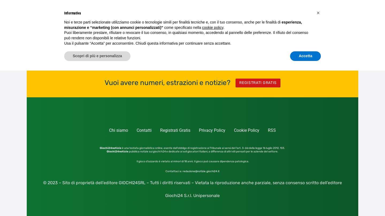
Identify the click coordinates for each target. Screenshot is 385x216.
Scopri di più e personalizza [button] (97, 56)
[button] (318, 13)
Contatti (144, 130)
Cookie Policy (246, 130)
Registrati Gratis (175, 130)
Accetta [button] (305, 56)
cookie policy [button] (212, 27)
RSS (272, 130)
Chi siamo (118, 130)
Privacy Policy (212, 130)
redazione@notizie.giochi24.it (201, 171)
